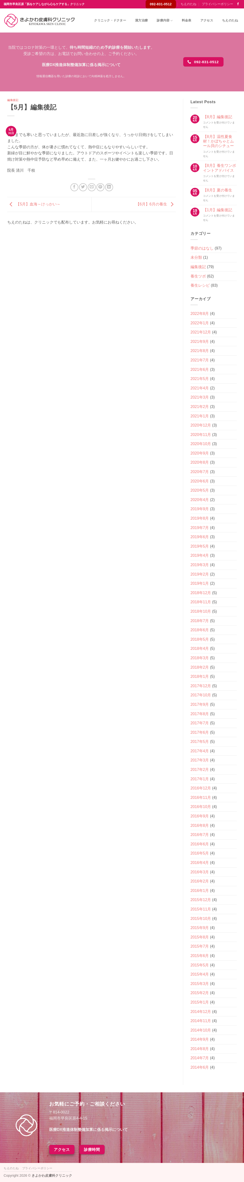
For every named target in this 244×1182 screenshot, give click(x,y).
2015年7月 (199, 946)
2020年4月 (199, 500)
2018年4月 (199, 648)
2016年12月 (200, 788)
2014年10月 (200, 1030)
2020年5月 (199, 490)
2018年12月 (200, 593)
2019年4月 (199, 555)
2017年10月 (200, 695)
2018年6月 (199, 630)
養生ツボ (198, 276)
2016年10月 (200, 807)
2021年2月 (199, 407)
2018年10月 (200, 611)
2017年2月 (199, 770)
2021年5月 (199, 379)
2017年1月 (199, 779)
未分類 (196, 257)
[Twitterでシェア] (83, 187)
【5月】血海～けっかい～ (34, 204)
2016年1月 (199, 891)
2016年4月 (199, 863)
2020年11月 (200, 435)
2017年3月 (199, 760)
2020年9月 (199, 453)
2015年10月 (200, 919)
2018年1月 (199, 676)
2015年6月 (199, 956)
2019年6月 (199, 537)
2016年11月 (200, 797)
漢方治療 (141, 20)
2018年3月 (199, 658)
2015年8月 (199, 937)
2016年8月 (199, 825)
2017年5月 (199, 742)
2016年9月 (199, 816)
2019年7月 (199, 528)
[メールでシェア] (92, 187)
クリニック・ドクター (110, 20)
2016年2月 (199, 881)
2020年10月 (200, 444)
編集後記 (12, 100)
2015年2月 (199, 993)
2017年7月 (199, 723)
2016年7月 (199, 835)
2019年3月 (199, 565)
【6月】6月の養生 (156, 204)
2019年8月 (199, 518)
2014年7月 (199, 1058)
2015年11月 (200, 909)
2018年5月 (199, 639)
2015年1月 (199, 1002)
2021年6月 (199, 369)
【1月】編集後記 (217, 210)
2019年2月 (199, 574)
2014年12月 (200, 1012)
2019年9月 (199, 509)
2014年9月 (199, 1039)
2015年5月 (199, 965)
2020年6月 (199, 481)
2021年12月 (200, 332)
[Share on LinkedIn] (109, 187)
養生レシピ (200, 285)
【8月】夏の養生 (217, 190)
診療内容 (165, 20)
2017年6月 (199, 732)
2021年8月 (199, 351)
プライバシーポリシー (217, 4)
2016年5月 (199, 853)
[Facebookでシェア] (74, 187)
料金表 (186, 20)
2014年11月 (200, 1021)
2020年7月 (199, 472)
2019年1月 (199, 583)
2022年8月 (199, 314)
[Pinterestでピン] (100, 187)
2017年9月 (199, 704)
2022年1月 (199, 323)
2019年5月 (199, 546)
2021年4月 (199, 388)
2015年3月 (199, 984)
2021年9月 (199, 342)
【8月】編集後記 (217, 117)
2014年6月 (199, 1067)
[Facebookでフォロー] (238, 4)
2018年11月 (200, 602)
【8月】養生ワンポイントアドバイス (219, 167)
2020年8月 (199, 462)
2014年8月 (199, 1049)
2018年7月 (199, 621)
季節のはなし (202, 248)
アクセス (206, 20)
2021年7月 (199, 360)
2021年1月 (199, 416)
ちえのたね (188, 4)
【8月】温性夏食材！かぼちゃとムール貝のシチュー (218, 141)
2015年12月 (200, 900)
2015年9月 (199, 928)
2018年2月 (199, 667)
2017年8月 (199, 714)
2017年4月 (199, 751)
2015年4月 (199, 974)
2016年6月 (199, 844)
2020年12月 (200, 425)
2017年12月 (200, 686)
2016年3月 (199, 872)
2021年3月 (199, 397)
